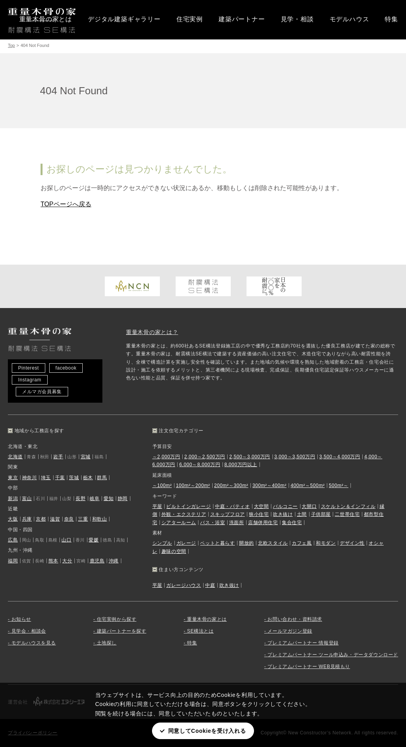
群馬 (102, 477)
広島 (13, 540)
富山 (27, 498)
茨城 (74, 477)
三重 (83, 519)
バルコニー (285, 506)
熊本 (53, 561)
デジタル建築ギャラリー (124, 19)
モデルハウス (349, 19)
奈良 (69, 519)
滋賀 (55, 519)
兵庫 (27, 519)
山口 (66, 540)
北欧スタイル (273, 543)
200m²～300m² (231, 485)
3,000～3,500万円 (294, 456)
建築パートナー (242, 19)
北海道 (15, 456)
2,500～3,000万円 (249, 456)
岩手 (58, 456)
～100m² (162, 485)
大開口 (309, 506)
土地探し (107, 643)
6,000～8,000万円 (199, 464)
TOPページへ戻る (66, 204)
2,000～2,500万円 (204, 456)
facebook (66, 368)
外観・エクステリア (183, 514)
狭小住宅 (259, 514)
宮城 (86, 456)
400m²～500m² (308, 485)
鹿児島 (97, 561)
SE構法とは (200, 631)
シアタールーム (178, 522)
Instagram (29, 380)
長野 (80, 498)
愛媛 (93, 540)
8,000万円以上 (240, 464)
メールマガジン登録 (289, 631)
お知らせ (21, 619)
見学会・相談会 (28, 631)
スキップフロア (227, 514)
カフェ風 (301, 543)
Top (11, 45)
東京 (13, 477)
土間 (302, 514)
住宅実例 (189, 19)
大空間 (261, 506)
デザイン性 (352, 543)
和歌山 (99, 519)
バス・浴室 (212, 522)
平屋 (157, 506)
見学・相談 (297, 19)
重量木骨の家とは (45, 19)
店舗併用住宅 (263, 522)
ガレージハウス (183, 585)
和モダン (326, 543)
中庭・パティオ (232, 506)
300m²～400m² (269, 485)
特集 (391, 19)
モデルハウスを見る (33, 643)
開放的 (246, 543)
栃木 (88, 477)
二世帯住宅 (347, 514)
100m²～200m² (193, 485)
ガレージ (186, 543)
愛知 (108, 498)
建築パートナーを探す (121, 631)
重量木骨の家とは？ (152, 332)
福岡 (13, 561)
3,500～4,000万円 (339, 456)
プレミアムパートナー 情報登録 (302, 643)
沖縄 (114, 561)
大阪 (13, 519)
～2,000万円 (166, 456)
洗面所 (236, 522)
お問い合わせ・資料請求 (294, 619)
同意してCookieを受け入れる (207, 731)
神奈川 (29, 477)
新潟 (13, 498)
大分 (67, 561)
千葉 (60, 477)
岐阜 (95, 498)
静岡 (123, 498)
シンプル (162, 543)
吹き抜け (283, 514)
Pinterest (28, 368)
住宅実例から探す (117, 619)
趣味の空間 (173, 551)
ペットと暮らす (217, 543)
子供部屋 (321, 514)
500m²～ (339, 485)
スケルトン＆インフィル (348, 506)
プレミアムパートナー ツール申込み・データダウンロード (332, 654)
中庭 (210, 585)
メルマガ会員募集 (42, 391)
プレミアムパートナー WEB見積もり (308, 666)
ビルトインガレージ (188, 506)
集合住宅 (292, 522)
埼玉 (46, 477)
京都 (41, 519)
